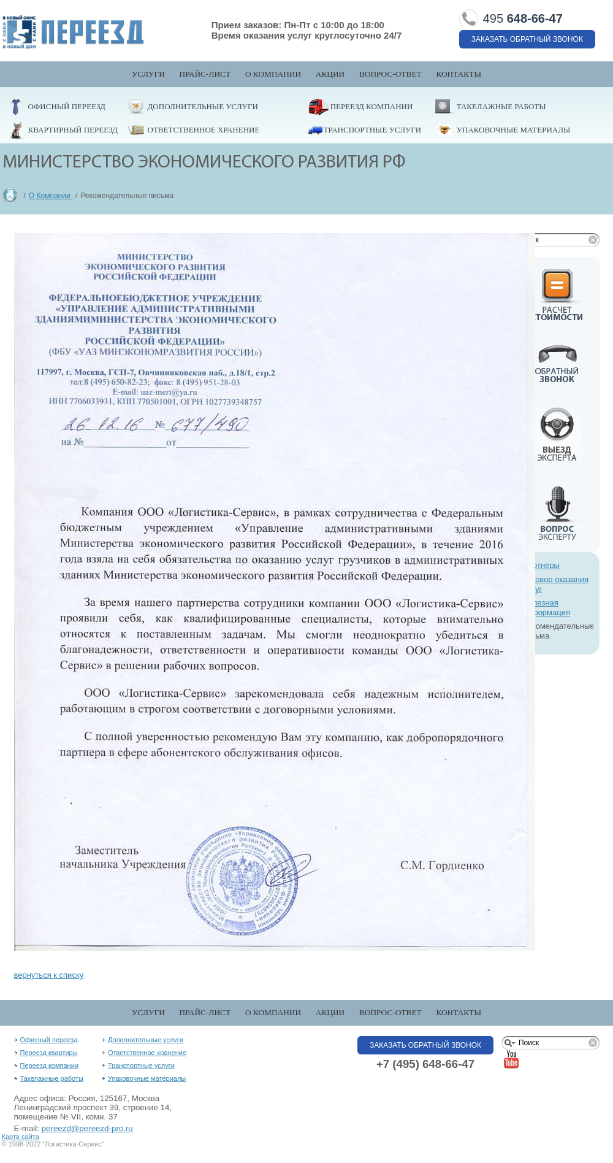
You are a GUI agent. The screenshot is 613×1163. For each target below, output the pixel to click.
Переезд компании (371, 106)
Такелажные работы (501, 106)
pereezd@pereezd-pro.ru (87, 1128)
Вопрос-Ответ (390, 74)
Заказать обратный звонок (527, 39)
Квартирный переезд (73, 129)
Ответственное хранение (204, 129)
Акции (330, 74)
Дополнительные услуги (203, 106)
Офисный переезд (66, 106)
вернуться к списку (49, 975)
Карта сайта (20, 1136)
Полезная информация (547, 607)
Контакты (458, 74)
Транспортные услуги (372, 129)
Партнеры (541, 565)
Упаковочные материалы (514, 129)
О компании (273, 74)
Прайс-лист (205, 74)
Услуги (148, 74)
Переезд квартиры (49, 1052)
